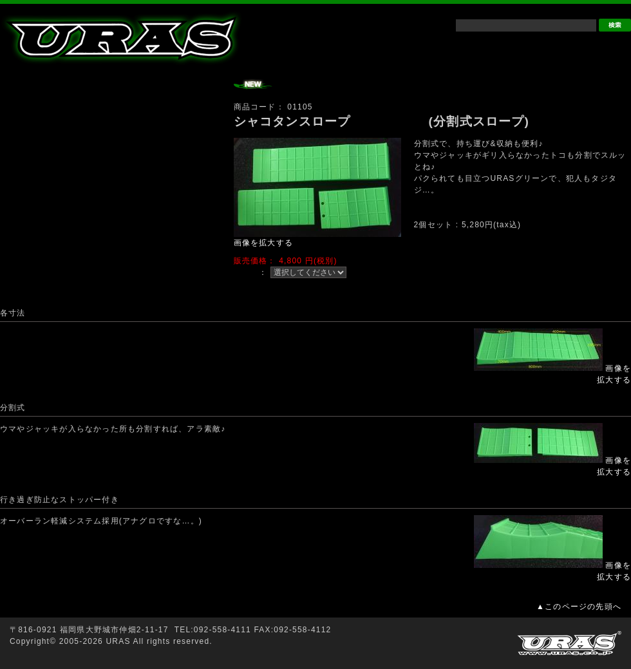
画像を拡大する (263, 242)
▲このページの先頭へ (578, 606)
